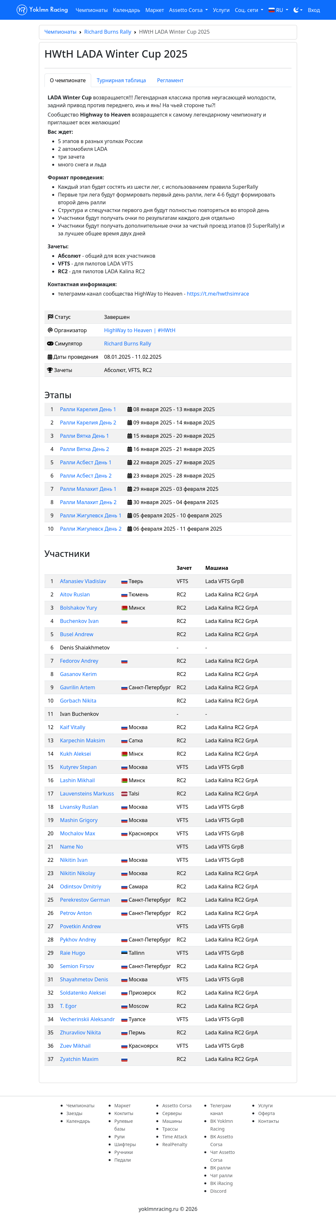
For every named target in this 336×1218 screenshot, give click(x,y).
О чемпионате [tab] (68, 80)
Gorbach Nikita (78, 700)
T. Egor (68, 1005)
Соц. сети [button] (247, 10)
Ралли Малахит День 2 (88, 502)
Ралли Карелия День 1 (88, 409)
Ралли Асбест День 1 (86, 462)
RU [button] (276, 10)
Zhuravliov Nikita (80, 1032)
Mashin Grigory (79, 820)
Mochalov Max (77, 833)
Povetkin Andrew (80, 926)
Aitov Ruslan (75, 594)
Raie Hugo (72, 952)
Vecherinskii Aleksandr (87, 1019)
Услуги (221, 10)
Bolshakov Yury (78, 607)
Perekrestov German (85, 899)
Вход (314, 10)
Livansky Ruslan (79, 806)
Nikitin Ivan (74, 859)
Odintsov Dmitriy (80, 886)
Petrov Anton (76, 913)
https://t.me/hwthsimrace (218, 293)
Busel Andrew (76, 634)
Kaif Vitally (72, 727)
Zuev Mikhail (75, 1045)
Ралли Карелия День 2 (88, 422)
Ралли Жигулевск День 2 (91, 528)
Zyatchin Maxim (79, 1059)
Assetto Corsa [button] (186, 10)
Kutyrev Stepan (78, 767)
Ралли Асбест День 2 (86, 475)
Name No (71, 846)
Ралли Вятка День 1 (84, 435)
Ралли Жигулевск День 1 (91, 515)
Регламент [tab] (170, 80)
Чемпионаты (92, 10)
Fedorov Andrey (79, 660)
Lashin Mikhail (77, 780)
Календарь (126, 10)
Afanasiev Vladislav (83, 581)
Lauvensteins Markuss (87, 793)
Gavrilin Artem (77, 687)
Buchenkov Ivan (79, 621)
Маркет (154, 10)
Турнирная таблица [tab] (121, 80)
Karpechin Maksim (82, 740)
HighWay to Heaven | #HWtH (139, 330)
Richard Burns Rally (107, 31)
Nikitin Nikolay (77, 873)
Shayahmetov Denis (84, 979)
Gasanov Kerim (78, 674)
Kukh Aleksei (75, 753)
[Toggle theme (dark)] (298, 10)
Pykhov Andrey (78, 939)
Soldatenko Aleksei (83, 992)
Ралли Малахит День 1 (88, 488)
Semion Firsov (77, 966)
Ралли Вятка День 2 (84, 449)
